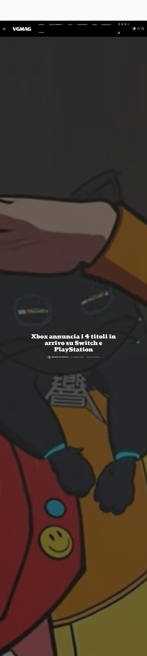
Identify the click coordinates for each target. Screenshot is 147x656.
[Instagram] (125, 24)
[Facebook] (119, 24)
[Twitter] (122, 24)
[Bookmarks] (133, 29)
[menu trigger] (6, 29)
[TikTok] (119, 33)
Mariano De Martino (60, 357)
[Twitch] (128, 24)
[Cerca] (142, 29)
